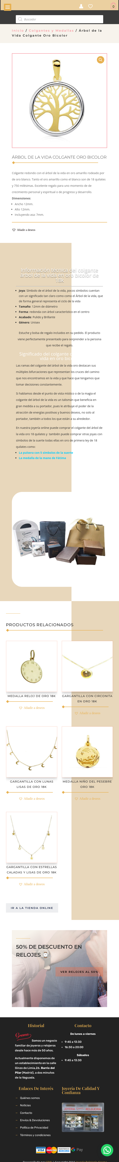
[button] (23, 230)
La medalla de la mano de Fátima (42, 458)
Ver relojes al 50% (79, 971)
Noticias (25, 1105)
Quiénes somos (30, 1098)
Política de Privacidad (34, 1127)
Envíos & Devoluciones (35, 1120)
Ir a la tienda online (32, 908)
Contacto (26, 1113)
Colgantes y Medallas (51, 30)
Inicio (18, 30)
